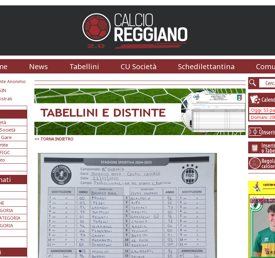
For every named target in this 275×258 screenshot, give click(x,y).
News (38, 66)
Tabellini (84, 66)
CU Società (138, 66)
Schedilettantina (206, 66)
